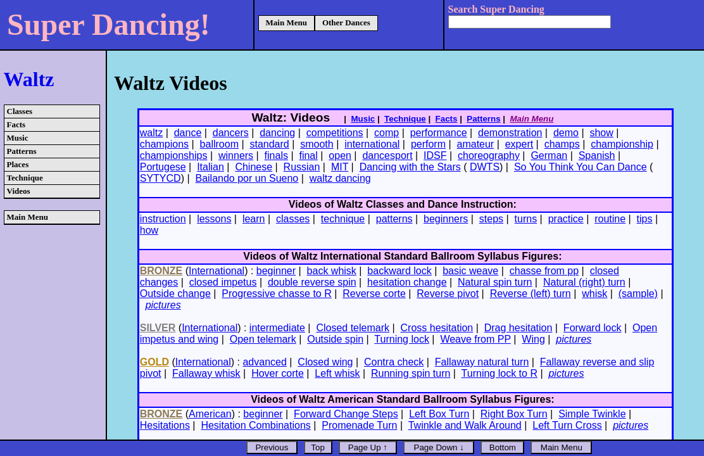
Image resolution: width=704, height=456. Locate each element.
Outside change (175, 293)
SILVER (158, 327)
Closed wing (325, 362)
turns (526, 218)
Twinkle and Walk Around (465, 425)
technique (343, 218)
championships (174, 155)
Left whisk (337, 373)
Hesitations (165, 425)
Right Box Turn (514, 413)
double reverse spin (312, 282)
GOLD (154, 362)
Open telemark (263, 339)
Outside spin (335, 339)
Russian (302, 167)
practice (566, 218)
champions (164, 144)
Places (18, 164)
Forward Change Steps (346, 413)
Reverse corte (374, 293)
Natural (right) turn (584, 282)
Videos (18, 191)
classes (293, 218)
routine (609, 218)
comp (386, 132)
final (308, 155)
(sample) (638, 293)
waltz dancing (340, 178)
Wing (533, 339)
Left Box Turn (439, 413)
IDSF (435, 155)
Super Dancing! (108, 24)
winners (235, 155)
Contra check (394, 362)
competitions (334, 132)
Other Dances (346, 22)
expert (519, 144)
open (340, 155)
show (601, 132)
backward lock (399, 270)
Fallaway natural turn (482, 362)
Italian (210, 167)
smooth (316, 144)
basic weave (470, 270)
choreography (489, 155)
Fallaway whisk (206, 373)
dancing (277, 132)
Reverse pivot (448, 293)
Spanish (597, 155)
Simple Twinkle (591, 413)
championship (622, 144)
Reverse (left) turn (530, 293)
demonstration (510, 132)
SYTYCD (160, 178)
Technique (25, 177)
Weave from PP (475, 339)
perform (428, 144)
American (210, 413)
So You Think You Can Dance (580, 167)
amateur (475, 144)
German (549, 155)
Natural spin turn (495, 282)
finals (276, 155)
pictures (163, 305)
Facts (16, 124)
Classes (19, 111)
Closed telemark (352, 327)
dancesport (387, 155)
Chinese (253, 167)
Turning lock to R (499, 373)
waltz (151, 132)
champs (562, 144)
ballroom (219, 144)
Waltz (29, 79)
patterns (394, 218)
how (149, 230)
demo (566, 132)
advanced (264, 362)
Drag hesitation (518, 327)
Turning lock (401, 339)
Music (17, 137)
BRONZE (161, 270)
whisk (594, 293)
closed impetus (223, 282)
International (216, 270)
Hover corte (277, 373)
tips (645, 218)
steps (491, 218)
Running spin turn (410, 373)
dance (188, 132)
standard (269, 144)
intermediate (277, 327)
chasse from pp (544, 270)
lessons (214, 218)
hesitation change (406, 282)
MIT (339, 167)
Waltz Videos (170, 83)
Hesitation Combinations (255, 425)
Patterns (22, 151)
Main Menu (286, 22)
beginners (446, 218)
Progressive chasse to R (276, 293)
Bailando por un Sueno (246, 178)
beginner (276, 270)
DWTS (485, 167)
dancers (231, 132)
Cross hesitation (437, 327)
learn (253, 218)
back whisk (331, 270)
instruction (163, 218)
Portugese (163, 167)
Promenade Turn (359, 425)
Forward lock (592, 327)
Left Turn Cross (566, 425)
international (371, 144)
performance (438, 132)
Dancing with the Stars (410, 167)
